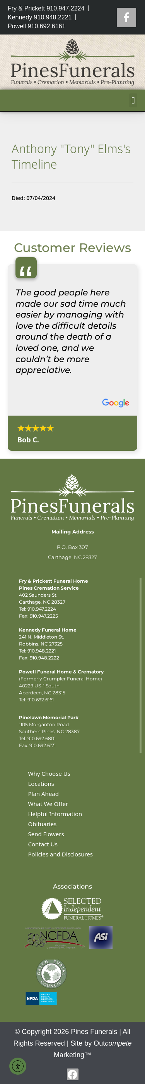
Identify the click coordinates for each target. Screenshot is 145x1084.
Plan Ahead (43, 793)
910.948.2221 (41, 651)
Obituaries (42, 824)
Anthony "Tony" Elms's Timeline (71, 156)
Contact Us (43, 844)
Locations (41, 783)
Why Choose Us (49, 773)
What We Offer (48, 804)
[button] (133, 100)
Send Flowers (46, 834)
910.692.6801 (41, 738)
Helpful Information (55, 814)
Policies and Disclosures (60, 854)
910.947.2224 (41, 609)
